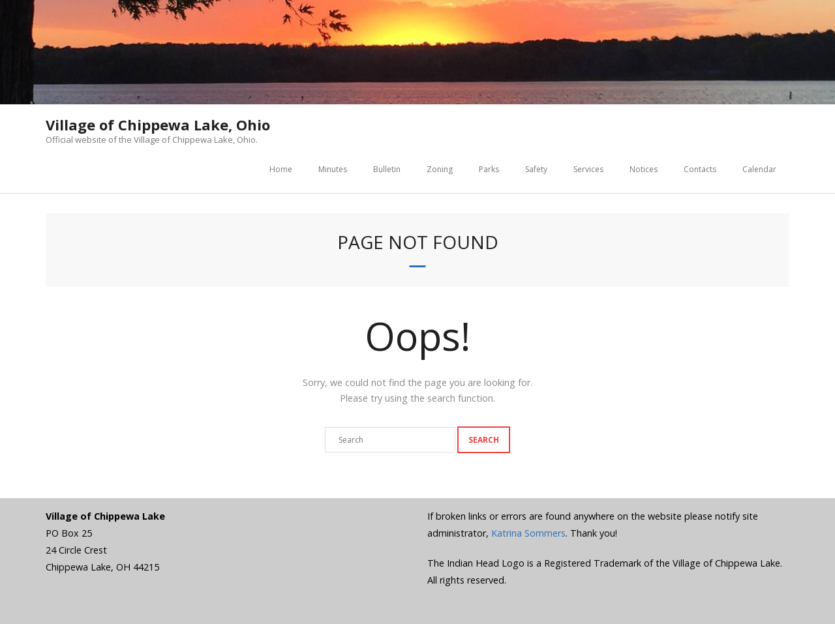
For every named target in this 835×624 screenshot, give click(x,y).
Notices (644, 169)
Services (588, 169)
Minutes (332, 169)
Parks (489, 169)
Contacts (700, 169)
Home (280, 169)
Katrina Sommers (528, 533)
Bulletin (387, 169)
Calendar (759, 169)
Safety (536, 169)
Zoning (440, 169)
